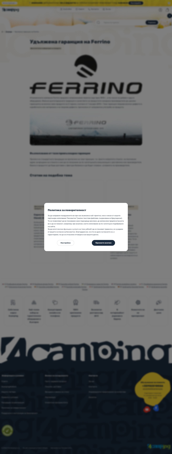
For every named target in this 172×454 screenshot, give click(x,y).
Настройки (66, 243)
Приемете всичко (103, 243)
